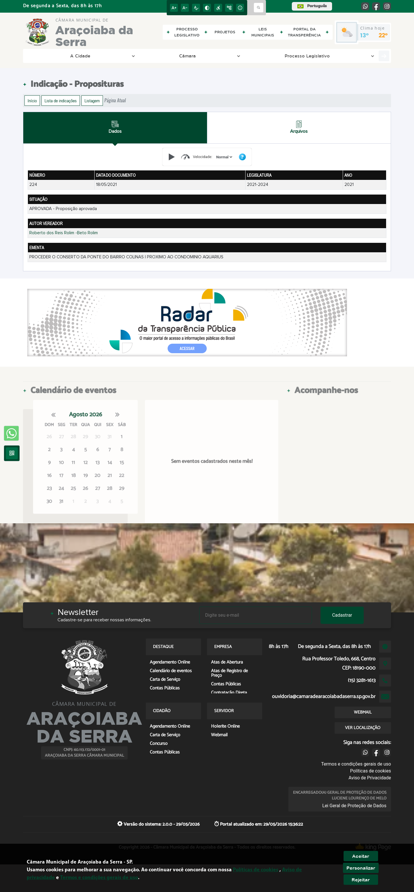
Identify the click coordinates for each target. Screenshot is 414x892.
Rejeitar (361, 879)
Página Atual (115, 100)
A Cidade (46, 56)
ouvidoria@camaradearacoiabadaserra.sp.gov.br (323, 696)
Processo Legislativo (124, 56)
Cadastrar (342, 615)
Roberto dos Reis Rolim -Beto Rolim (63, 233)
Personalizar (360, 867)
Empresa (295, 56)
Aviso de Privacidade (369, 777)
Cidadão (328, 56)
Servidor (360, 56)
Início (32, 100)
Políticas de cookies (370, 771)
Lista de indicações (61, 100)
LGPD (209, 56)
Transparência (176, 56)
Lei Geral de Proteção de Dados (354, 805)
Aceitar (360, 856)
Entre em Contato (252, 56)
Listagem (92, 100)
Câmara (79, 56)
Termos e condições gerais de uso (356, 764)
